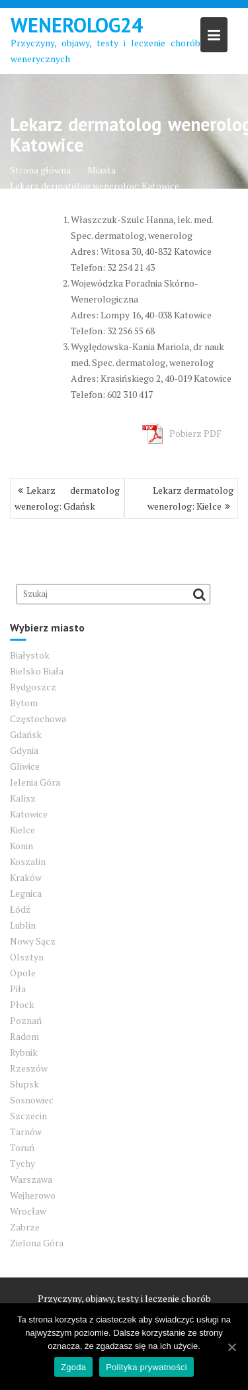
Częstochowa (38, 718)
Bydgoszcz (33, 686)
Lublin (23, 925)
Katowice (29, 814)
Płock (22, 1004)
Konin (21, 845)
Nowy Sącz (33, 941)
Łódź (20, 909)
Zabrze (25, 1227)
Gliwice (25, 766)
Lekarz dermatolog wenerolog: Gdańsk (67, 498)
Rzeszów (29, 1068)
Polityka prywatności (146, 1367)
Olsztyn (27, 956)
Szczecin (28, 1115)
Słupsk (24, 1084)
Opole (23, 972)
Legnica (26, 893)
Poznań (26, 1020)
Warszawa (31, 1179)
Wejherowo (33, 1195)
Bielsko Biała (36, 671)
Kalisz (23, 798)
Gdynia (24, 750)
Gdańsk (26, 734)
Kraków (26, 877)
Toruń (22, 1147)
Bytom (24, 702)
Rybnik (24, 1052)
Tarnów (26, 1131)
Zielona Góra (36, 1242)
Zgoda (73, 1367)
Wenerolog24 (77, 25)
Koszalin (28, 861)
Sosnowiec (32, 1099)
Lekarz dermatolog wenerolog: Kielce (190, 498)
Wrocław (28, 1211)
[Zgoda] (231, 1347)
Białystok (30, 655)
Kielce (22, 829)
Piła (18, 988)
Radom (24, 1036)
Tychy (22, 1163)
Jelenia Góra (35, 782)
